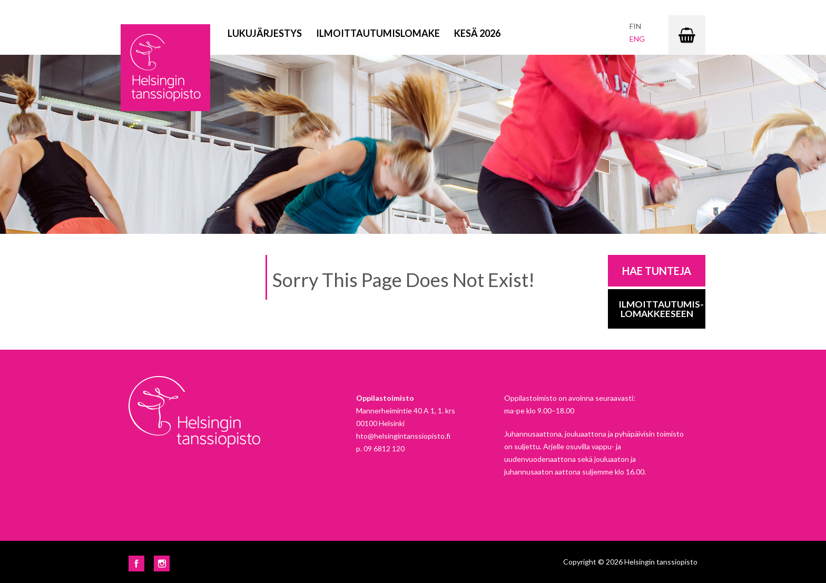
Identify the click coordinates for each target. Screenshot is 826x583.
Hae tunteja (656, 270)
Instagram (162, 563)
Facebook (136, 563)
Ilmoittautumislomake (378, 33)
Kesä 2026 (477, 33)
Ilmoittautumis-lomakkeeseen (661, 309)
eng (637, 38)
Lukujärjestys (265, 33)
